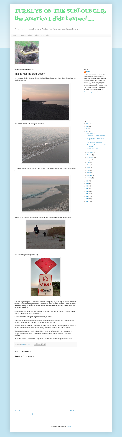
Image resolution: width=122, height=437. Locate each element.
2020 (87, 181)
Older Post (73, 411)
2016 (87, 191)
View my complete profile (91, 92)
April (88, 170)
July (88, 162)
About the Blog (26, 35)
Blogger (69, 426)
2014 (87, 196)
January (89, 177)
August (89, 160)
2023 (87, 126)
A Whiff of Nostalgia (92, 149)
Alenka (88, 71)
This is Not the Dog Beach (94, 142)
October (89, 155)
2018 (87, 186)
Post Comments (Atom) (29, 414)
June (88, 165)
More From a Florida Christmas (96, 135)
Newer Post (18, 411)
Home (15, 35)
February (90, 175)
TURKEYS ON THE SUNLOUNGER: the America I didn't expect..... (60, 15)
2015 (87, 193)
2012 (87, 201)
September (90, 157)
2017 (87, 188)
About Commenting (42, 35)
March (89, 172)
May (88, 167)
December (90, 133)
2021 (87, 131)
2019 (87, 183)
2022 (87, 128)
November (90, 152)
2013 (87, 199)
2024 (87, 123)
